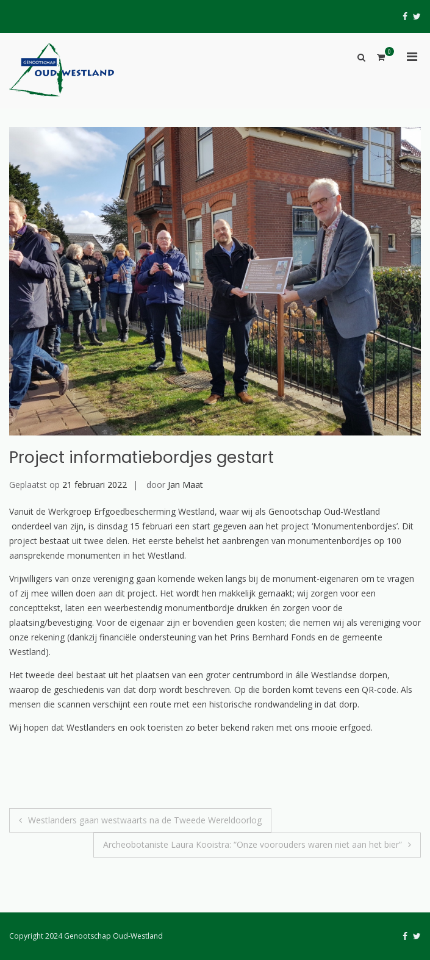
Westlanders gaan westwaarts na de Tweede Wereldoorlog (145, 820)
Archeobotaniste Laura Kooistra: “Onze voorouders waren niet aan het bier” (252, 844)
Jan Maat (185, 484)
